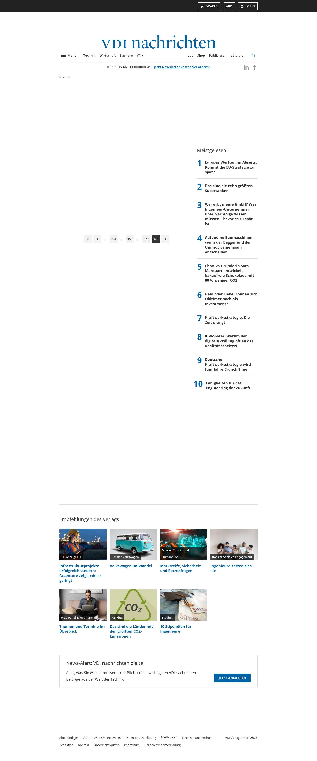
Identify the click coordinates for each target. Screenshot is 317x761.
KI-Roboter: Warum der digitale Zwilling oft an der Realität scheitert (229, 343)
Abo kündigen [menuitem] (69, 740)
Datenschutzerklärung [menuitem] (141, 740)
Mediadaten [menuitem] (169, 740)
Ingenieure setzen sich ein (231, 570)
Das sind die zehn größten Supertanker (229, 190)
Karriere (126, 58)
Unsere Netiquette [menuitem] (106, 747)
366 (130, 241)
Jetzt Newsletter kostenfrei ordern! (182, 69)
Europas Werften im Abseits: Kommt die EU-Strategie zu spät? (231, 169)
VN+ (140, 58)
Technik (89, 58)
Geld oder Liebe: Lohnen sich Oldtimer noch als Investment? (231, 301)
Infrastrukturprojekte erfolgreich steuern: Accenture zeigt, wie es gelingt (80, 575)
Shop (201, 58)
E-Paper (209, 6)
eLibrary (237, 58)
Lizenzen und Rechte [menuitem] (196, 740)
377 (146, 241)
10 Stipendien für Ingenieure (175, 631)
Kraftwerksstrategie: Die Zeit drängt (227, 322)
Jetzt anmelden (232, 680)
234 (113, 241)
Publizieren (218, 58)
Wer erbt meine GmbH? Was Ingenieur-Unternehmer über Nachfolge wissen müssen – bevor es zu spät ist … (230, 216)
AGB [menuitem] (86, 740)
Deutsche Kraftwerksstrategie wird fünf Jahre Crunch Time (228, 366)
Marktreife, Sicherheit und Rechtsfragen (180, 570)
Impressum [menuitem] (132, 747)
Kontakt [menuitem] (83, 747)
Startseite (65, 79)
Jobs (190, 58)
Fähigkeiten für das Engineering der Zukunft (228, 388)
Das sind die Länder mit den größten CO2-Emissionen (131, 633)
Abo (229, 6)
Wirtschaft (108, 58)
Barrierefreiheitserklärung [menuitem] (163, 747)
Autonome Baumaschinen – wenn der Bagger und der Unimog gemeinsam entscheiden (230, 247)
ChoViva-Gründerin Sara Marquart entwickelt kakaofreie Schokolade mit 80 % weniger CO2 (229, 275)
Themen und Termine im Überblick (82, 631)
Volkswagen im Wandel (131, 568)
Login (248, 6)
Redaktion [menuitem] (66, 747)
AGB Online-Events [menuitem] (107, 740)
